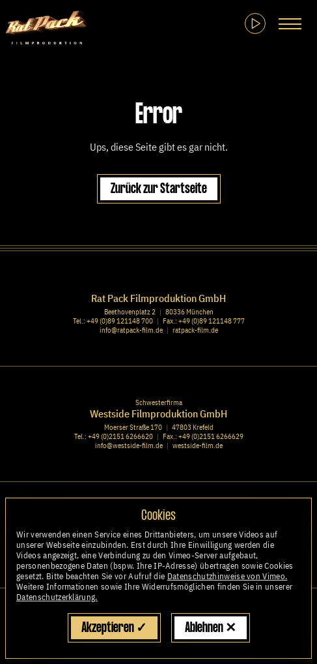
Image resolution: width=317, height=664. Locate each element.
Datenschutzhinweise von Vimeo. (227, 576)
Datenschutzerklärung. (57, 597)
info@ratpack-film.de (131, 330)
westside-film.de (197, 445)
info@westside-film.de (129, 445)
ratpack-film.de (195, 330)
